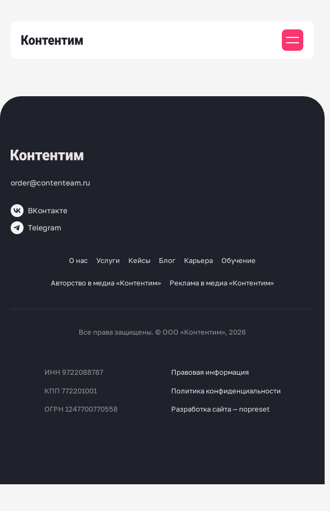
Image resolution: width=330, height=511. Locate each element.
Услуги (108, 260)
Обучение (238, 260)
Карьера (198, 260)
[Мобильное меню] (292, 40)
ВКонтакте (39, 210)
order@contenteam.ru (50, 182)
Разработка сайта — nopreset (220, 409)
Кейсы (139, 260)
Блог (167, 260)
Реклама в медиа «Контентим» (222, 282)
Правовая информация (210, 372)
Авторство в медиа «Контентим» (106, 282)
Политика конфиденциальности (226, 390)
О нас (78, 260)
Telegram (36, 227)
